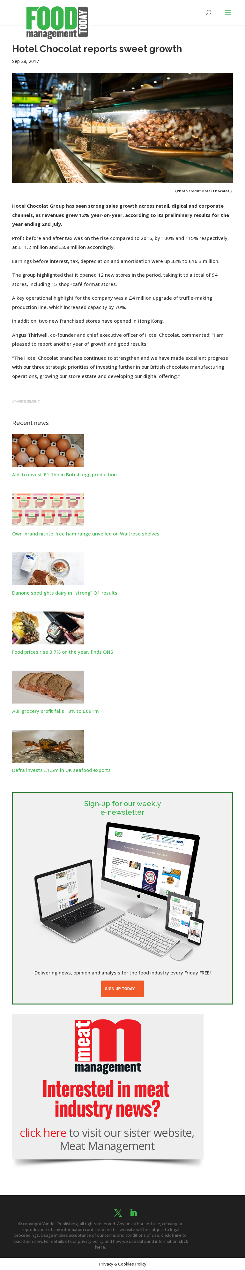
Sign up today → (122, 988)
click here (171, 1235)
